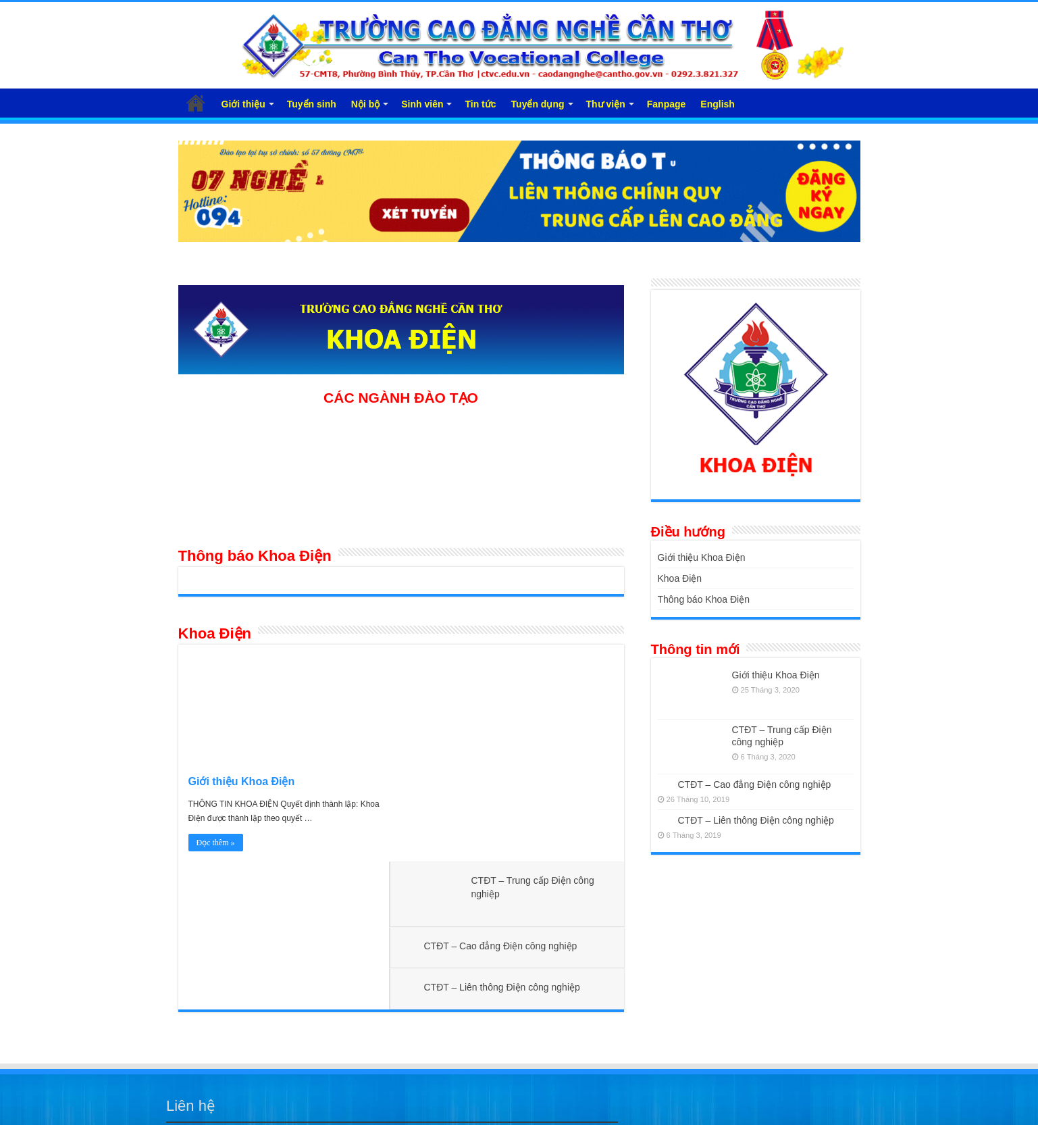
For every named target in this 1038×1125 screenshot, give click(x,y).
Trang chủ (195, 103)
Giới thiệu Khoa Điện (241, 781)
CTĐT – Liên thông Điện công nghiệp (515, 771)
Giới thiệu (243, 104)
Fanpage (666, 104)
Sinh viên (422, 104)
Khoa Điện (215, 633)
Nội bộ (365, 104)
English (717, 104)
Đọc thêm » (216, 842)
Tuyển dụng (538, 104)
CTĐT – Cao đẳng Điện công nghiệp (513, 729)
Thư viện (605, 104)
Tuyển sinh (311, 104)
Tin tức (480, 104)
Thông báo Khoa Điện (255, 555)
